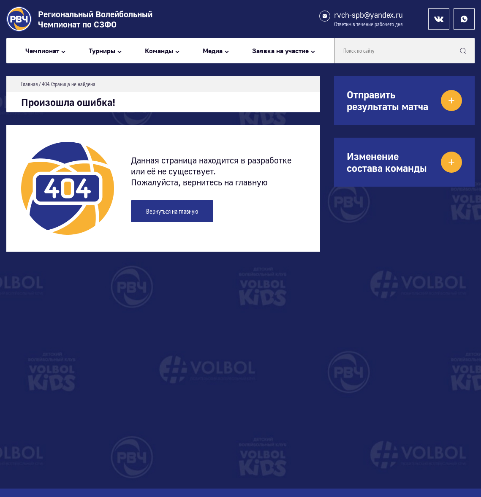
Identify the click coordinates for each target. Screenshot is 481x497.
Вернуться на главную (172, 211)
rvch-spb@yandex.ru (368, 15)
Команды (159, 51)
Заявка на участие (280, 51)
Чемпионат (42, 51)
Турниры (102, 51)
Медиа (213, 51)
